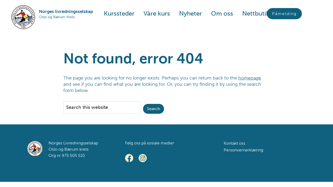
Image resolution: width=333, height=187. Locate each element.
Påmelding (284, 13)
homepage (249, 78)
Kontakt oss (234, 143)
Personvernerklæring (243, 150)
